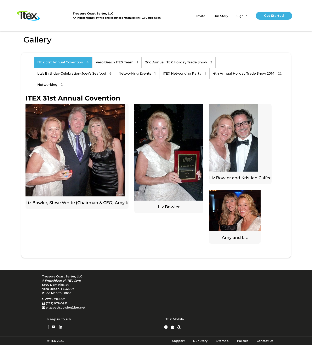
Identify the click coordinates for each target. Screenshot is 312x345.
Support (178, 341)
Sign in (242, 16)
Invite (200, 16)
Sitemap (222, 341)
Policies (242, 341)
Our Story (221, 16)
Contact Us (265, 341)
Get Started (274, 16)
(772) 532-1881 (55, 299)
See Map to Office (58, 293)
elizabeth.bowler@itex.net (65, 307)
